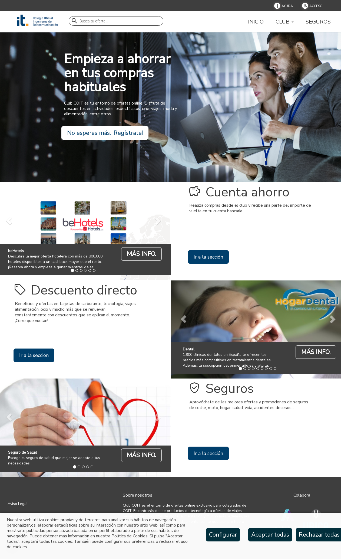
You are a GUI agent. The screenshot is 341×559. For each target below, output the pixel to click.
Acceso (316, 6)
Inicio (256, 21)
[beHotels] (141, 253)
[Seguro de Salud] (141, 454)
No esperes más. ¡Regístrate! (105, 133)
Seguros (318, 21)
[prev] (184, 319)
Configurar (223, 535)
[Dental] (316, 351)
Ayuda (287, 6)
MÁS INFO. (141, 254)
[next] (157, 221)
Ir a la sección (208, 257)
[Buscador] (116, 21)
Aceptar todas (270, 535)
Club (285, 21)
